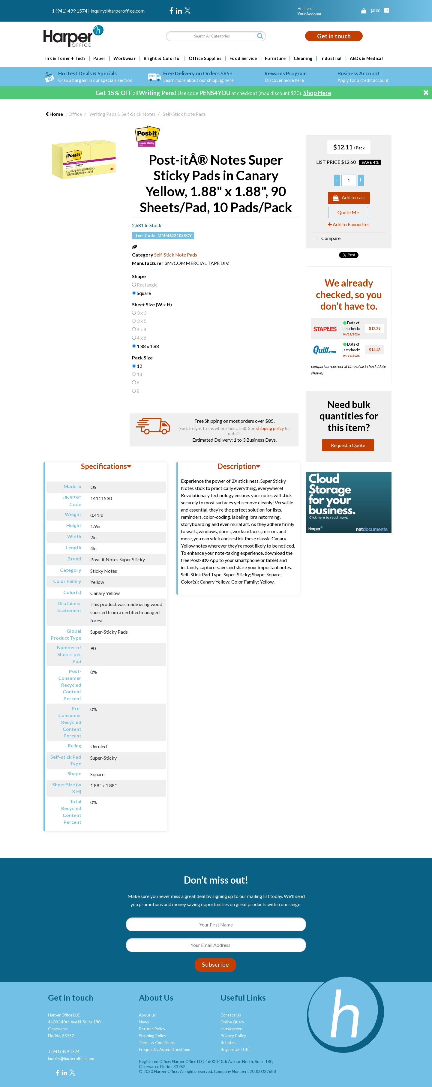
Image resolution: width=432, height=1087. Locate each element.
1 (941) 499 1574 (69, 11)
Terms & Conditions (157, 1042)
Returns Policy (152, 1028)
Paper (99, 58)
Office (75, 114)
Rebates (228, 1042)
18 (139, 374)
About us (147, 1015)
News (144, 1021)
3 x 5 (141, 321)
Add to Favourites (349, 224)
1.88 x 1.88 (148, 346)
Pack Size (142, 357)
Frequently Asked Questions (164, 1049)
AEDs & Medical (366, 58)
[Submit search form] (260, 36)
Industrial (330, 58)
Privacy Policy (233, 1035)
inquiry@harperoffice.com (118, 11)
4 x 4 (141, 329)
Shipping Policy (152, 1035)
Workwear (124, 58)
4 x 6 (141, 338)
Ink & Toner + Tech (65, 58)
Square (144, 293)
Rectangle (147, 284)
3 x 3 (141, 313)
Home (54, 114)
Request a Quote (348, 445)
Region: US (230, 1049)
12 (139, 366)
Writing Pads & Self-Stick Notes (122, 114)
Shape (139, 276)
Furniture (275, 58)
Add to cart (349, 198)
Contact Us (230, 1015)
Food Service (243, 58)
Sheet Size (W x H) (152, 304)
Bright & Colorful (162, 58)
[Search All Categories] (216, 36)
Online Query (232, 1021)
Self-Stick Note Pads (184, 114)
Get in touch (334, 36)
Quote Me (348, 212)
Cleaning (303, 58)
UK (246, 1049)
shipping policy (270, 428)
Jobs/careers (231, 1028)
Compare (325, 239)
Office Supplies (205, 58)
